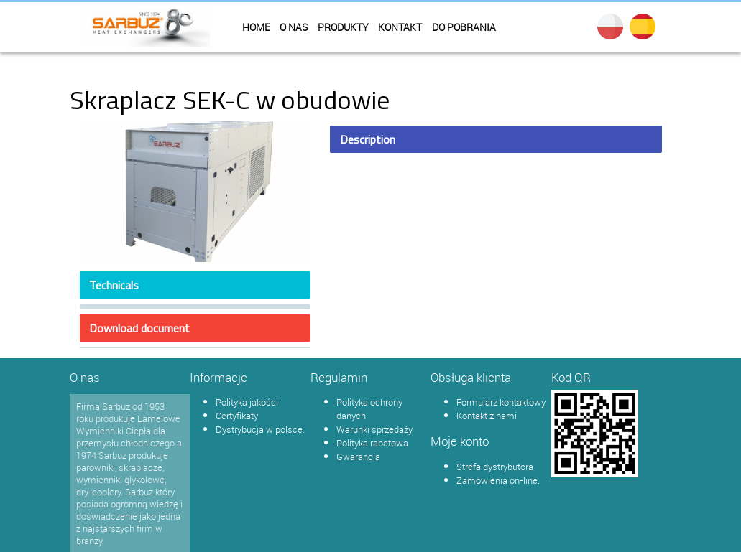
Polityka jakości (247, 402)
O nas (294, 27)
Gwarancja (358, 456)
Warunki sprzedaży (374, 429)
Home (256, 27)
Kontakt (400, 27)
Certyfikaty (237, 415)
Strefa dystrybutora (494, 466)
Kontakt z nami (486, 415)
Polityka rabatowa (372, 442)
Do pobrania (464, 27)
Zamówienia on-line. (498, 480)
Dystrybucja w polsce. (260, 429)
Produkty (343, 27)
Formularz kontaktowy (501, 402)
